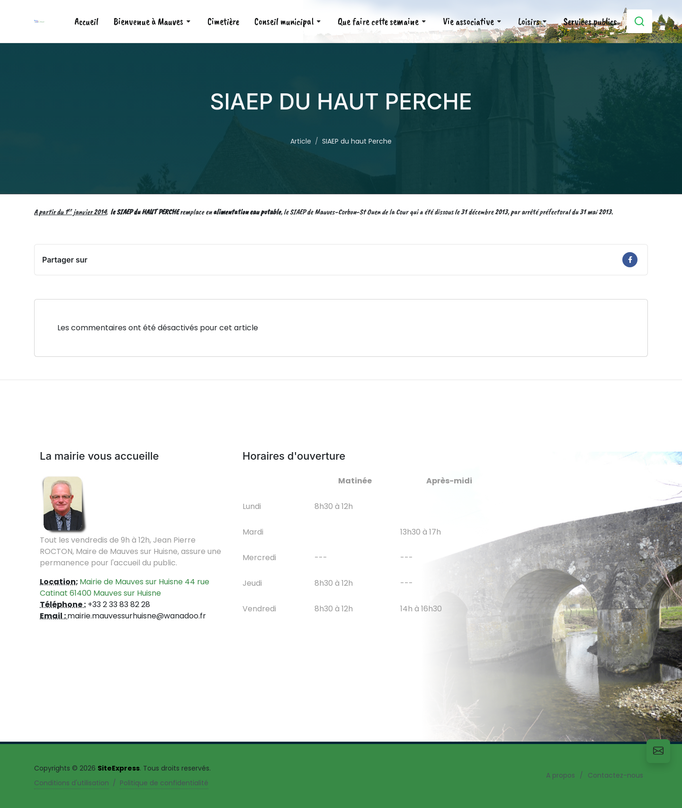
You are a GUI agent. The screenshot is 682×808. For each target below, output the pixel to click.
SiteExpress (119, 768)
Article (300, 141)
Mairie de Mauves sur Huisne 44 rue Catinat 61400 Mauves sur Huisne (124, 587)
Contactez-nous (615, 775)
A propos (560, 775)
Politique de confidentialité (164, 783)
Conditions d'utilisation (71, 783)
